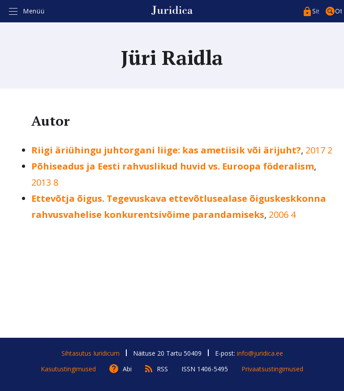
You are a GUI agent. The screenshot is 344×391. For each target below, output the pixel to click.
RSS (162, 369)
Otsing (338, 11)
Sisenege (315, 11)
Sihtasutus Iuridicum (90, 353)
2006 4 (282, 214)
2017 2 (318, 150)
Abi (127, 369)
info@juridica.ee (260, 353)
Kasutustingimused (68, 369)
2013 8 (44, 182)
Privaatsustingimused (272, 369)
